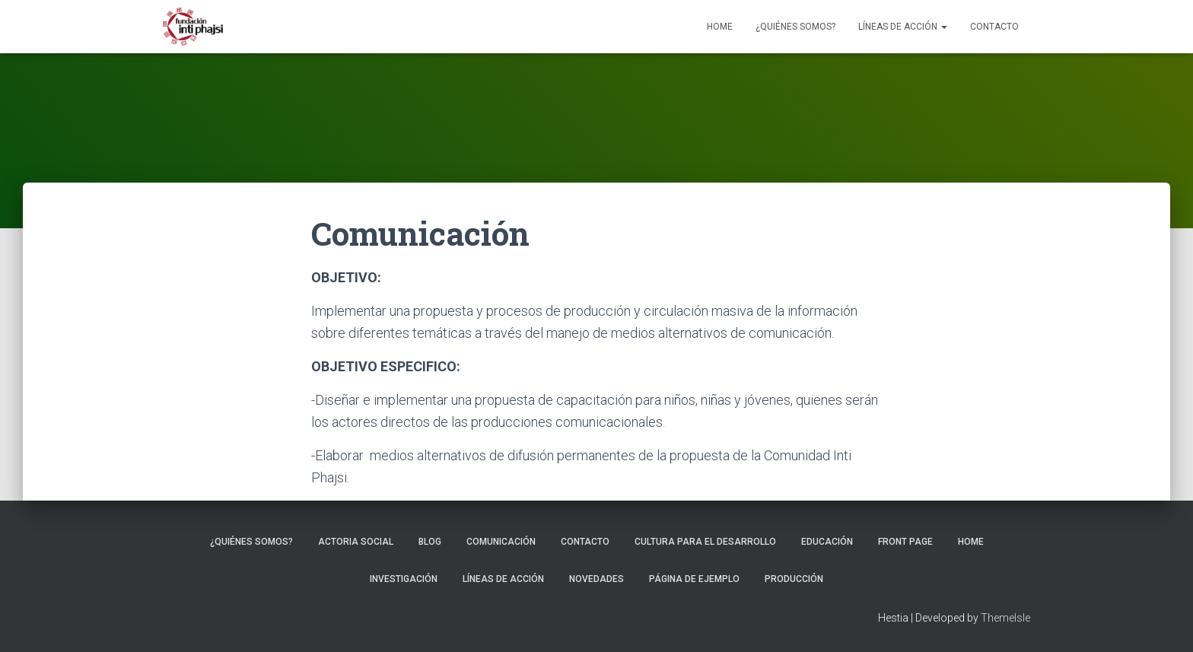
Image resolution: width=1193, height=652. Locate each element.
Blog (429, 541)
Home (720, 26)
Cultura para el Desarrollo (705, 541)
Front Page (905, 541)
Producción (794, 579)
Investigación (403, 579)
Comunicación (501, 541)
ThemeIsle (1005, 618)
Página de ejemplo (694, 579)
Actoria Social (355, 541)
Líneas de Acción (902, 26)
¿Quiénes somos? (795, 26)
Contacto (994, 26)
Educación (827, 541)
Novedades (596, 579)
